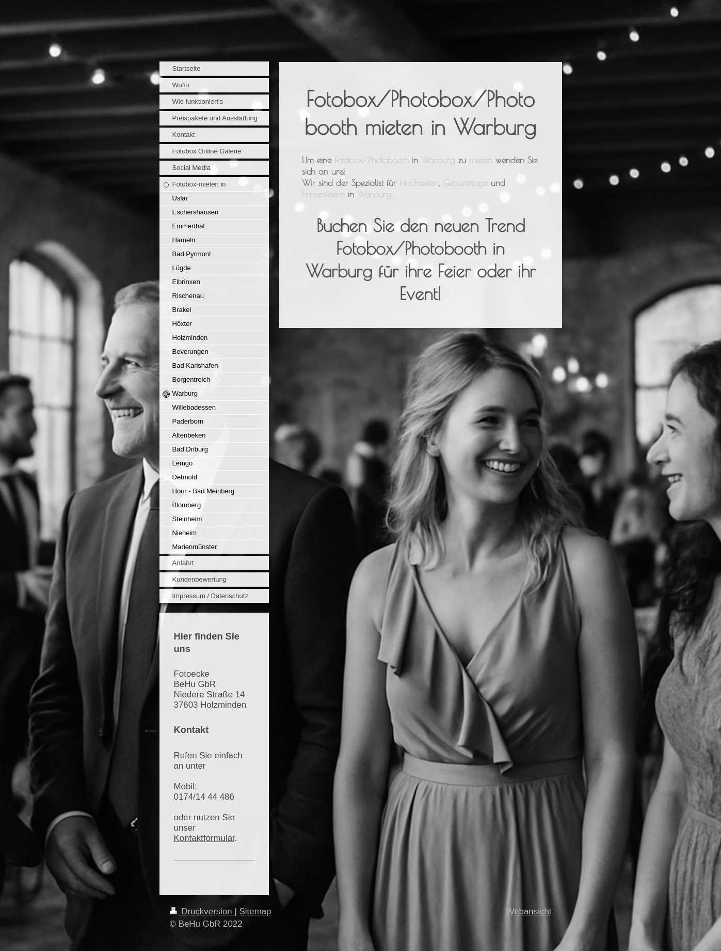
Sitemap (255, 911)
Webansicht (529, 911)
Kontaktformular (204, 838)
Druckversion (202, 911)
